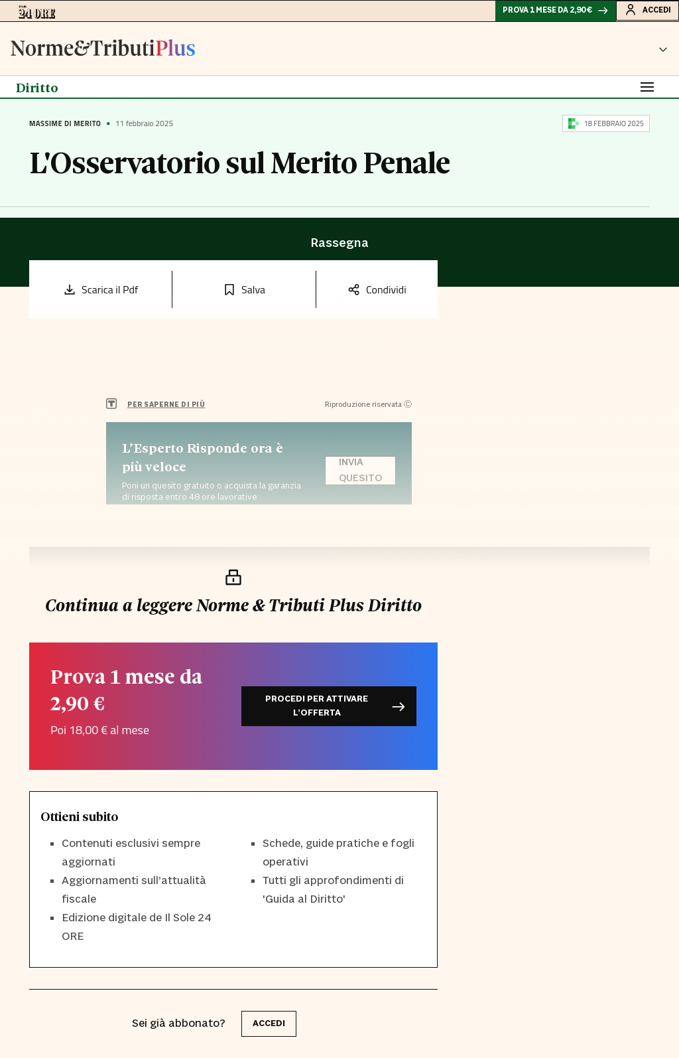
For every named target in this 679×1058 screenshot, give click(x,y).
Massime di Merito (65, 128)
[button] (663, 54)
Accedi (642, 12)
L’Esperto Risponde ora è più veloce (202, 462)
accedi (269, 1023)
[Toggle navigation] (647, 92)
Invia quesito (360, 475)
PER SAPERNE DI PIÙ (166, 410)
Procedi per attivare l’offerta (335, 706)
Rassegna (339, 249)
